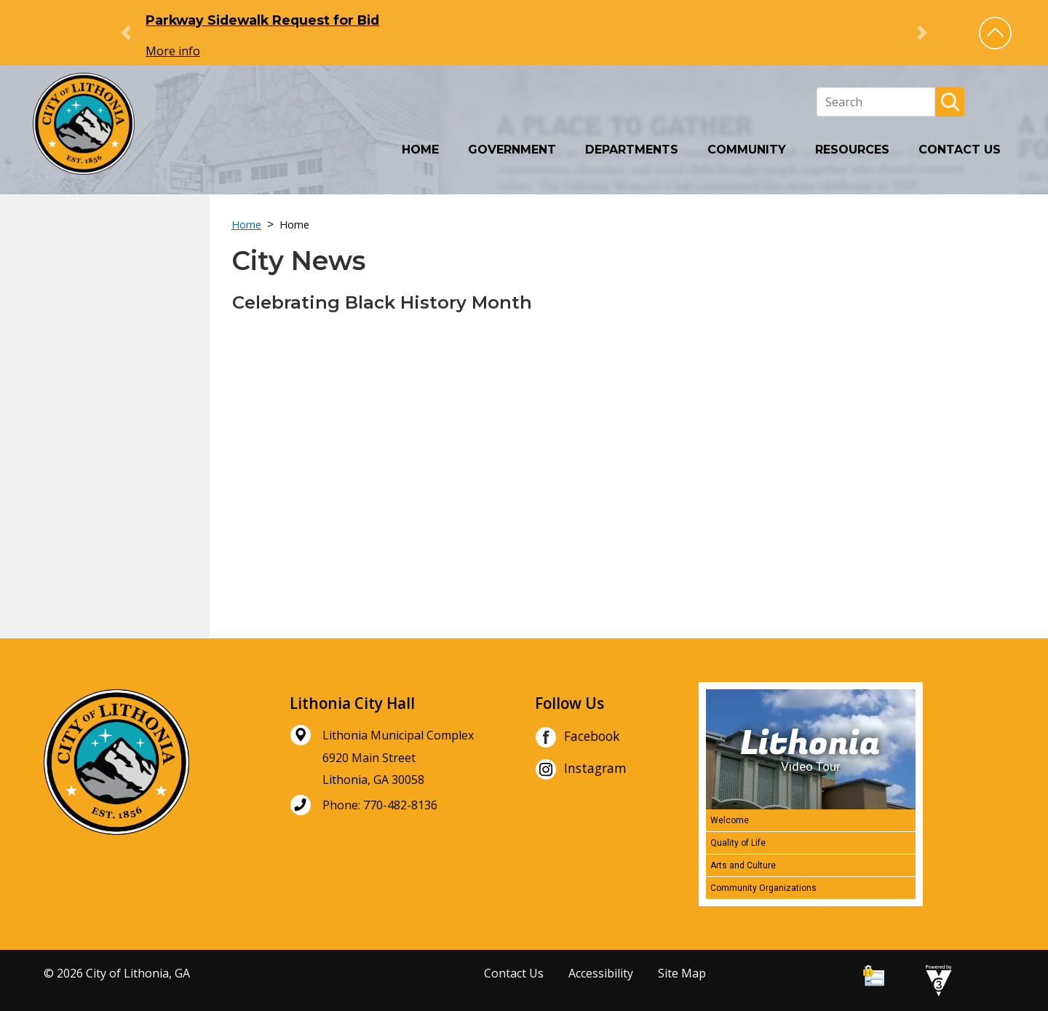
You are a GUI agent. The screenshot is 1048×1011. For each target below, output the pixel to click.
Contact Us (959, 149)
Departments (631, 149)
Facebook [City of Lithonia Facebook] (577, 737)
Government (512, 149)
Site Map (682, 973)
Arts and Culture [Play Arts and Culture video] (743, 865)
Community (746, 149)
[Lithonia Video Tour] (811, 749)
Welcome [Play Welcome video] (729, 820)
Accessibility (600, 973)
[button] (995, 33)
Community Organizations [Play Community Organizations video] (763, 888)
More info (173, 51)
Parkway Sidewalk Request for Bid (262, 20)
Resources (852, 149)
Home (420, 149)
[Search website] (876, 101)
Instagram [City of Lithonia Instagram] (581, 769)
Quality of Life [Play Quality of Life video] (738, 843)
